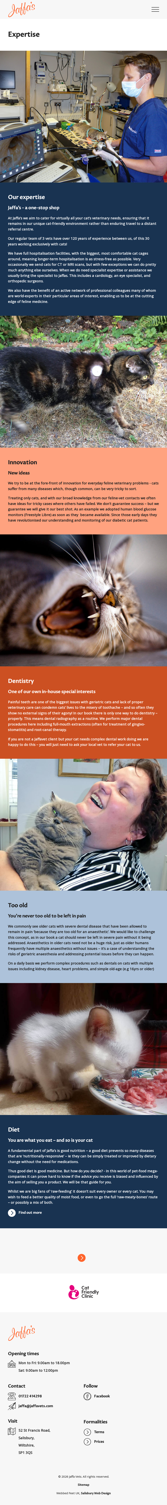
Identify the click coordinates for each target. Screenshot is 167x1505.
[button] (155, 9)
